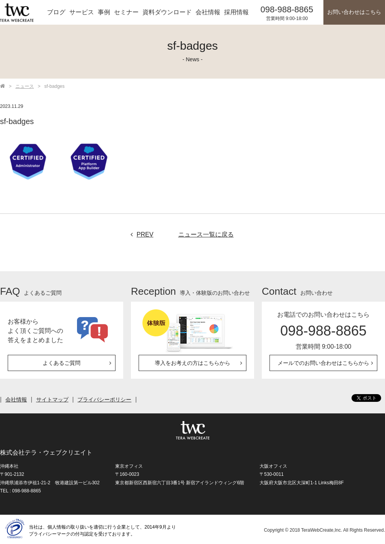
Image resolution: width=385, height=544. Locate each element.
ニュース (24, 86)
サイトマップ (52, 399)
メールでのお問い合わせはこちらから (323, 363)
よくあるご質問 (61, 363)
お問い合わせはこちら (354, 12)
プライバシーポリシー (105, 399)
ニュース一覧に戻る (206, 234)
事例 (104, 12)
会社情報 (208, 12)
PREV (140, 234)
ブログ (56, 12)
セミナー (126, 12)
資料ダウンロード (167, 12)
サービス (81, 12)
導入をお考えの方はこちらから (192, 363)
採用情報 (236, 12)
